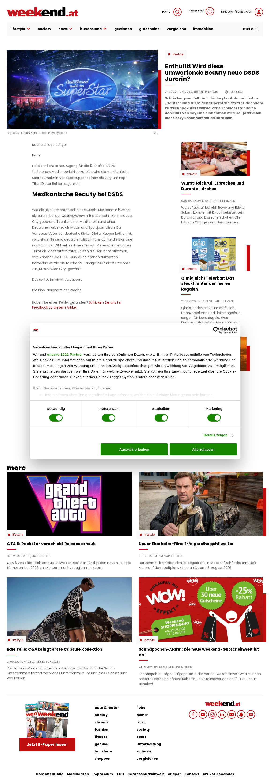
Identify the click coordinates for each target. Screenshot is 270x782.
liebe (141, 707)
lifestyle (21, 28)
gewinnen (123, 28)
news (65, 28)
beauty (101, 715)
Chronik (192, 174)
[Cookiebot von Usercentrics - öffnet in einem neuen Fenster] (216, 329)
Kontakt (192, 774)
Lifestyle (178, 54)
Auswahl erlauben (134, 449)
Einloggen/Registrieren (242, 12)
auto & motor (107, 707)
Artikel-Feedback (218, 774)
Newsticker (201, 11)
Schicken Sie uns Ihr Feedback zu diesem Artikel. (76, 305)
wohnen (144, 751)
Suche (172, 12)
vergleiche (176, 28)
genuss (101, 744)
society (44, 28)
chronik (101, 722)
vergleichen (147, 758)
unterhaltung (149, 744)
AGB (120, 774)
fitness (101, 736)
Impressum (102, 774)
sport (141, 736)
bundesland (93, 28)
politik (142, 715)
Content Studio (49, 774)
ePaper (174, 774)
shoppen (103, 758)
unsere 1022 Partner (65, 354)
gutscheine (149, 28)
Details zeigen (215, 435)
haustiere (103, 751)
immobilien (203, 28)
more (250, 28)
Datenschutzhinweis (145, 774)
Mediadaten (78, 774)
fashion (101, 729)
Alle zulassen (203, 449)
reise (141, 722)
